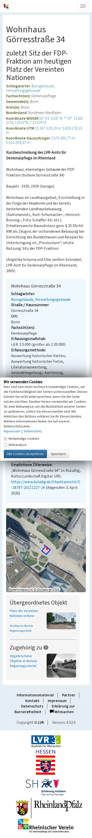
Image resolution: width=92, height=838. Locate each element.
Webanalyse (15, 444)
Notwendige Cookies (21, 438)
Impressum (57, 701)
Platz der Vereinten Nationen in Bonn (24, 613)
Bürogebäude (43, 86)
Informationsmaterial (35, 695)
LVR (41, 722)
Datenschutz (32, 706)
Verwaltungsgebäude (23, 90)
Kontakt (32, 701)
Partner (68, 695)
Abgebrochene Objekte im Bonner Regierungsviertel (23, 661)
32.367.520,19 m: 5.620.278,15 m (44, 130)
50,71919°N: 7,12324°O (28, 122)
